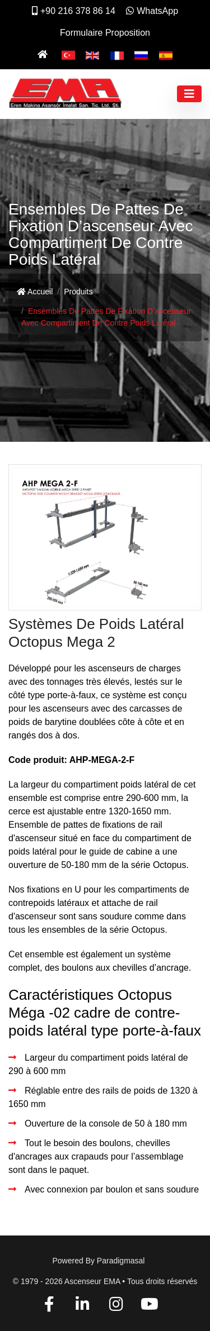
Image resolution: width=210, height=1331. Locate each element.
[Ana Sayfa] (44, 54)
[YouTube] (149, 1306)
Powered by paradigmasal (99, 1260)
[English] (92, 54)
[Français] (117, 54)
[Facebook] (49, 1306)
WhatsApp (152, 11)
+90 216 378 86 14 (73, 11)
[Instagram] (116, 1306)
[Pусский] (141, 54)
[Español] (165, 54)
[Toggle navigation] (189, 93)
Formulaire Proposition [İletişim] (105, 32)
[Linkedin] (82, 1306)
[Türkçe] (68, 54)
